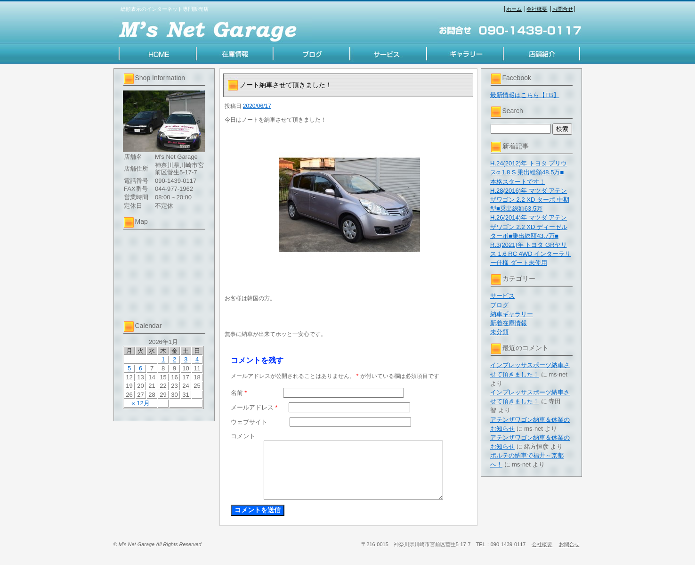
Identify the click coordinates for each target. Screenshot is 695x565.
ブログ (499, 305)
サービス (502, 295)
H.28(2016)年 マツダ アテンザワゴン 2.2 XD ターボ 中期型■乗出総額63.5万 (529, 199)
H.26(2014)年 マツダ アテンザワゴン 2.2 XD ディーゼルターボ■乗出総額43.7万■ (528, 226)
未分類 (499, 332)
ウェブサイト (249, 422)
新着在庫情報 (508, 323)
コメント (243, 436)
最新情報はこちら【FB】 (524, 94)
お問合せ (562, 9)
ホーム (514, 9)
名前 (239, 392)
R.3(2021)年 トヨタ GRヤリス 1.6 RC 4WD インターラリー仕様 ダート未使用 (530, 253)
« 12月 (140, 403)
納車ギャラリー (511, 314)
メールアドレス (254, 407)
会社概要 (536, 9)
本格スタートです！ (517, 181)
